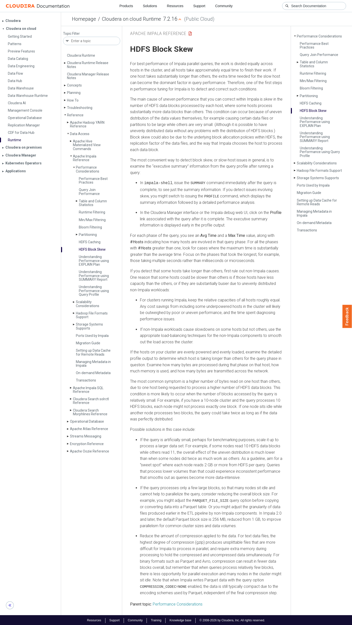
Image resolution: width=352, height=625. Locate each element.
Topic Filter (71, 33)
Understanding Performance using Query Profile (94, 290)
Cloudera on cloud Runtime (131, 19)
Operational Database (87, 421)
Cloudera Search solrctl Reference (91, 401)
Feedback (347, 316)
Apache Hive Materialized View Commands (87, 145)
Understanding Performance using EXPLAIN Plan (94, 260)
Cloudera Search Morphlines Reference (90, 412)
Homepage (84, 19)
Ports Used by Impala (92, 336)
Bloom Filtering (90, 227)
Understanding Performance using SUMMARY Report (94, 275)
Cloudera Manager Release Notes (88, 76)
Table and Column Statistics (93, 203)
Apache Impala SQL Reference (88, 390)
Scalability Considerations (87, 304)
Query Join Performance (89, 191)
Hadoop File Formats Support (92, 315)
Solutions (150, 6)
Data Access (79, 134)
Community (224, 6)
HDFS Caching (90, 242)
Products (126, 6)
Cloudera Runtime (81, 55)
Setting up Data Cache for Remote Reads (93, 352)
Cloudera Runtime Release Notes (87, 65)
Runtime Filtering (92, 212)
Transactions (86, 380)
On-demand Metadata (93, 373)
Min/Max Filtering (92, 220)
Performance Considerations (87, 169)
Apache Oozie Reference (89, 451)
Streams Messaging (85, 436)
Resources (175, 6)
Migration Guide (88, 343)
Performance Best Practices (93, 180)
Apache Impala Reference (84, 158)
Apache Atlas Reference (89, 429)
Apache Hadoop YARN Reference (87, 124)
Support (199, 6)
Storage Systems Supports (89, 326)
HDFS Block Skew (92, 249)
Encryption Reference (87, 444)
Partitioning (88, 235)
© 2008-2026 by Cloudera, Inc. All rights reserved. (232, 619)
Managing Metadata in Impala (93, 363)
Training (156, 619)
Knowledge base (180, 619)
